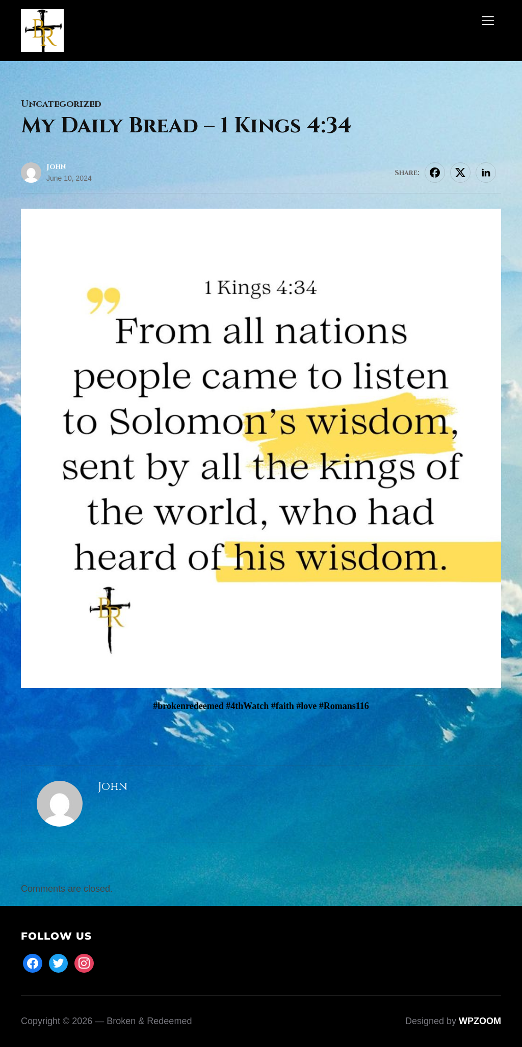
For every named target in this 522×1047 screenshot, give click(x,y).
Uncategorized (61, 104)
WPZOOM (480, 1021)
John (56, 167)
